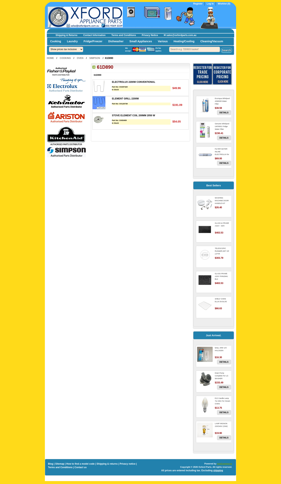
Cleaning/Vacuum (211, 41)
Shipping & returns (107, 463)
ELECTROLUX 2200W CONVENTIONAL (133, 82)
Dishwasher (116, 41)
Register (198, 4)
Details (224, 112)
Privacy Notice (150, 35)
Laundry (72, 41)
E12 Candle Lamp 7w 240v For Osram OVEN (222, 401)
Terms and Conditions (123, 35)
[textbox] (194, 49)
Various (163, 41)
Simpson (94, 58)
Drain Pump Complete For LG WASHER (221, 375)
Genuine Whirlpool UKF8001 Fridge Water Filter (222, 126)
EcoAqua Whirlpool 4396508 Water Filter (222, 101)
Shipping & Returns (66, 35)
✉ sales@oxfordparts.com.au (180, 35)
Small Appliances (140, 41)
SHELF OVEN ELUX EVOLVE (221, 300)
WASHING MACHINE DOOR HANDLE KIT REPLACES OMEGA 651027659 (223, 203)
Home (50, 58)
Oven (80, 58)
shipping (218, 470)
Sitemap (59, 463)
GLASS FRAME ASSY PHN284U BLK (221, 276)
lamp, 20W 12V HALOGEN (221, 349)
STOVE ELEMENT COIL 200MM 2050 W (133, 115)
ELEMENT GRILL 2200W (125, 98)
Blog (50, 463)
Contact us (81, 467)
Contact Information (94, 35)
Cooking (55, 41)
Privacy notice (127, 463)
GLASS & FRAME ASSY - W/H (222, 224)
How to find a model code (80, 463)
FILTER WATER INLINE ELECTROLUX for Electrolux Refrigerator (222, 154)
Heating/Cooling (183, 41)
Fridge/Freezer (93, 41)
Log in (210, 4)
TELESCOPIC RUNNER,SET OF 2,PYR (222, 251)
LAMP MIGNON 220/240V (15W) (221, 425)
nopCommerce (224, 463)
